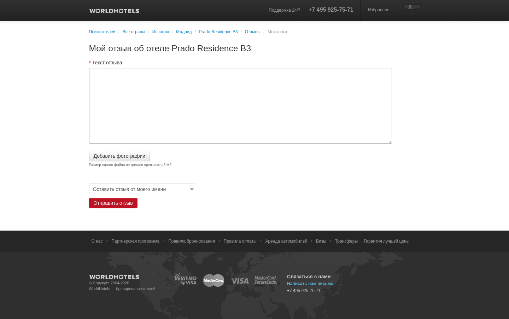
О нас (97, 241)
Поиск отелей (102, 31)
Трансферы (346, 241)
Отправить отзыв (113, 203)
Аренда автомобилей (286, 241)
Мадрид (184, 31)
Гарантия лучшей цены (387, 241)
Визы (321, 241)
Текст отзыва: (106, 62)
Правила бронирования (191, 241)
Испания (160, 31)
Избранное (379, 9)
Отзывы (253, 31)
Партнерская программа (135, 241)
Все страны (134, 31)
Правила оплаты (240, 241)
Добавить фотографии (120, 156)
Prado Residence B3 (219, 31)
